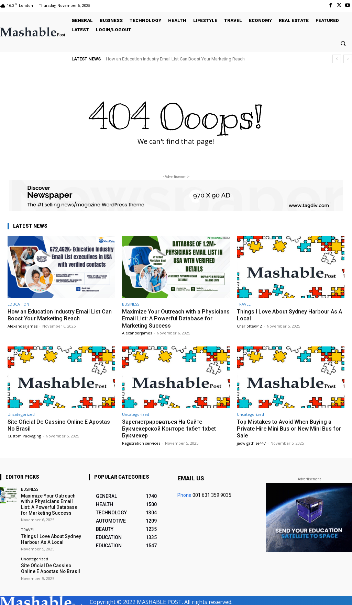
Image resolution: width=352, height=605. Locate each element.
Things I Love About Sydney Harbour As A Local (289, 315)
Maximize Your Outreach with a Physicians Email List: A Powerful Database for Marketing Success (165, 318)
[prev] (336, 59)
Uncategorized (21, 414)
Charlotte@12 (249, 326)
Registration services (141, 443)
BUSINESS (130, 304)
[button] (343, 43)
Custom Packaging (24, 435)
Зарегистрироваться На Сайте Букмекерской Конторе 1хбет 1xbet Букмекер (172, 428)
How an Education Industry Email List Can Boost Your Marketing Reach (175, 58)
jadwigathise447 (251, 443)
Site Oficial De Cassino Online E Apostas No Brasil (60, 425)
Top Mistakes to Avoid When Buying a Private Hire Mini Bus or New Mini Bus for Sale (290, 428)
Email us (190, 478)
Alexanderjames (22, 326)
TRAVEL (244, 304)
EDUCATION (18, 304)
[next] (347, 59)
